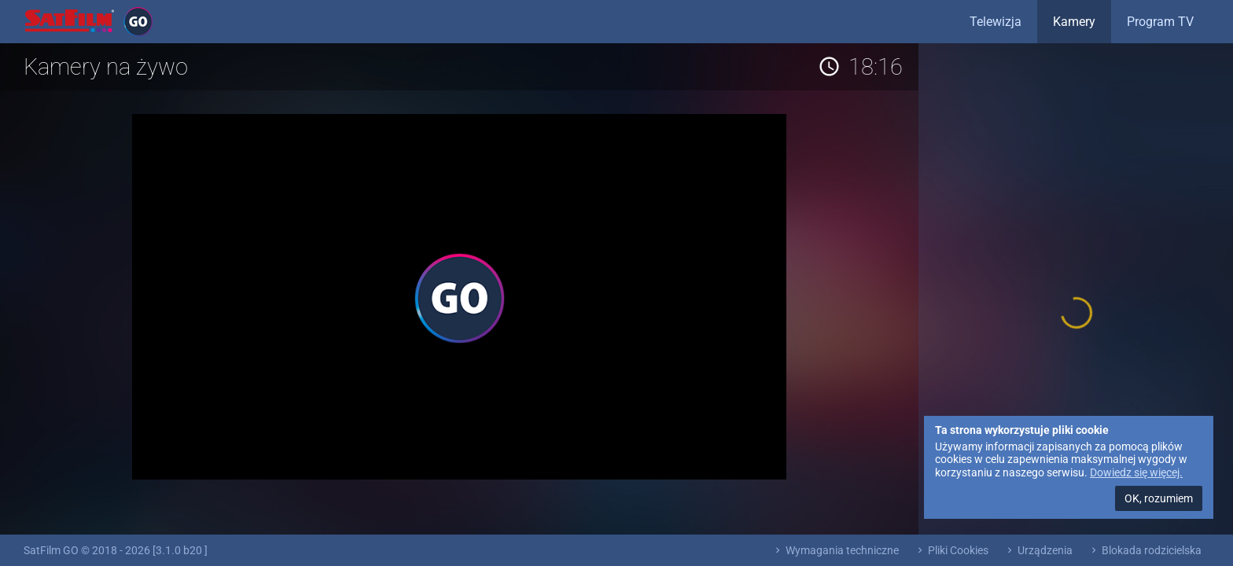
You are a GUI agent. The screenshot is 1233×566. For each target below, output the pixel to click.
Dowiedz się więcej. (1136, 472)
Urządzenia (1038, 550)
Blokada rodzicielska (1145, 550)
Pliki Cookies (951, 550)
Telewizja (995, 21)
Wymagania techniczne (835, 550)
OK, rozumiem (1158, 498)
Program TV (1160, 21)
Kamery (1074, 21)
